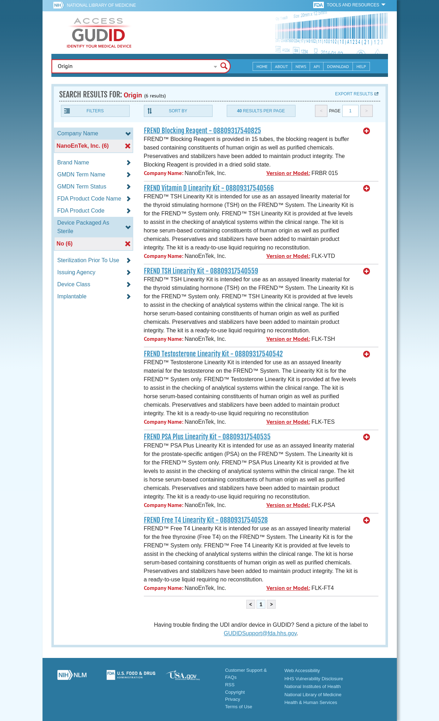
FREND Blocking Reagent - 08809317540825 (202, 130)
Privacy (232, 699)
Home (262, 66)
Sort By (178, 110)
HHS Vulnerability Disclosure (314, 678)
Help (361, 66)
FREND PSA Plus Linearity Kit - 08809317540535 (207, 437)
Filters (94, 110)
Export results (354, 93)
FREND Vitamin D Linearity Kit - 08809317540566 (209, 188)
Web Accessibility (302, 670)
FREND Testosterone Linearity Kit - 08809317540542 (213, 354)
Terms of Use (238, 706)
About (281, 66)
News (301, 66)
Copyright (235, 692)
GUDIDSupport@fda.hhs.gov (260, 633)
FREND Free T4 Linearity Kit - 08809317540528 (206, 520)
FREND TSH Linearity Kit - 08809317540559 (201, 271)
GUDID (99, 32)
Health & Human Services (311, 702)
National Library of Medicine (101, 5)
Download (338, 66)
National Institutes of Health (313, 686)
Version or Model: (288, 173)
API (317, 66)
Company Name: (163, 173)
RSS (230, 684)
